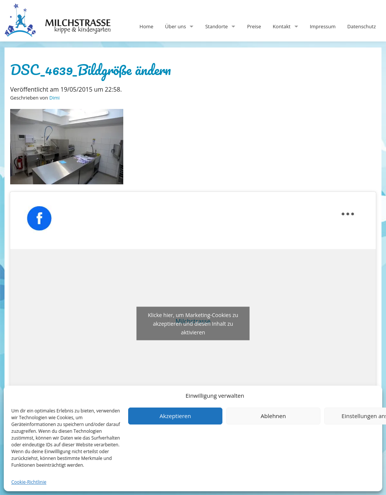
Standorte (216, 26)
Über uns (175, 26)
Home (146, 26)
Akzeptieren (175, 416)
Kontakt (282, 26)
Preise (254, 26)
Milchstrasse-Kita (64, 9)
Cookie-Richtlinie (28, 482)
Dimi (54, 97)
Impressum (323, 26)
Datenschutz (361, 26)
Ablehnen (273, 416)
